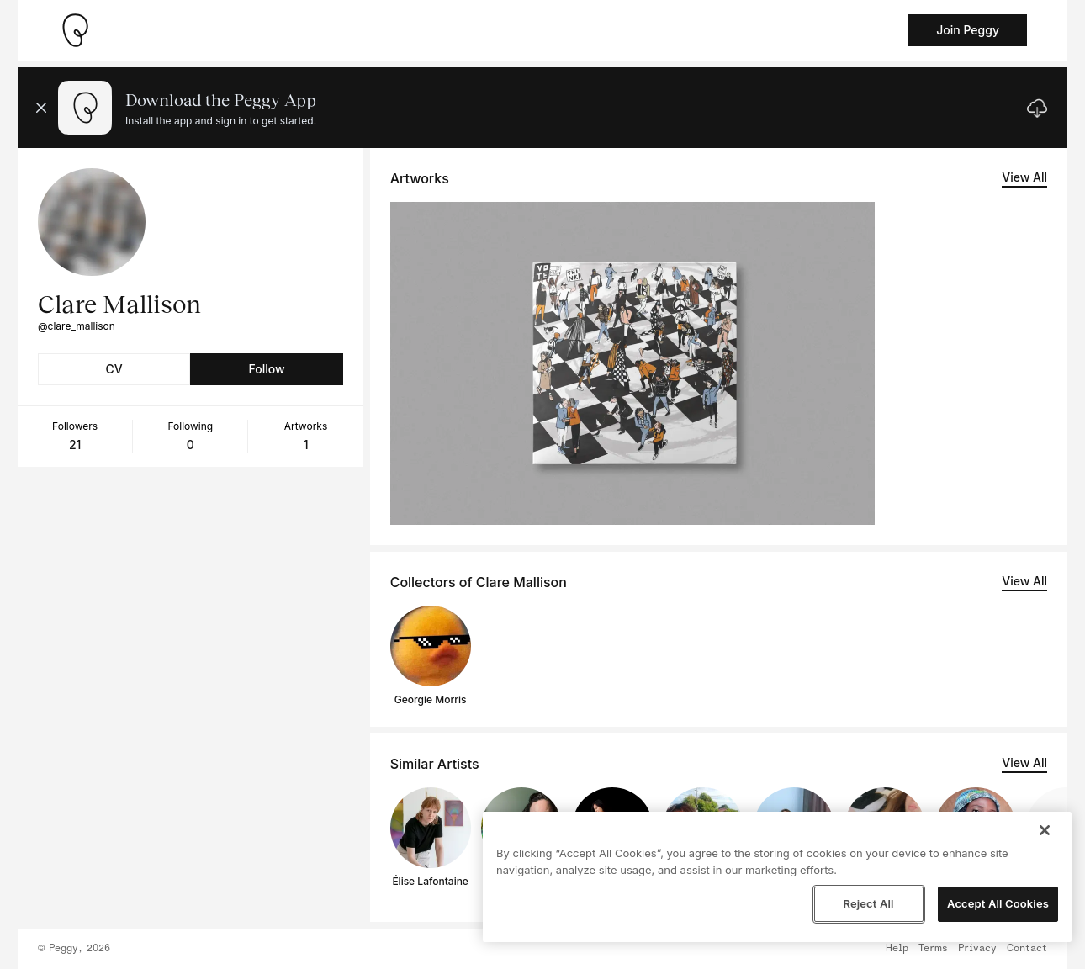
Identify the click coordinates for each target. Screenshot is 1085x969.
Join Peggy (967, 30)
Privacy (977, 949)
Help (897, 949)
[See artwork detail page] (632, 363)
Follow (266, 369)
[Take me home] (75, 30)
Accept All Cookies (998, 903)
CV (114, 369)
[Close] (1044, 830)
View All (1024, 177)
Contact (1027, 949)
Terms (933, 949)
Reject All (868, 903)
